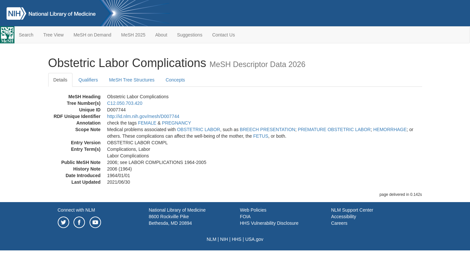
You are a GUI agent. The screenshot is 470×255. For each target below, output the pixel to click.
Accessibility (343, 216)
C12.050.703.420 (124, 103)
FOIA (245, 216)
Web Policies (253, 210)
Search (26, 34)
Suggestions (189, 34)
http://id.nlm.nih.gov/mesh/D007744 (143, 116)
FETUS (260, 136)
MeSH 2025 (133, 34)
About (161, 34)
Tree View (53, 34)
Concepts (175, 79)
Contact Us (223, 34)
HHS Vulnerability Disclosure (269, 223)
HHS (237, 239)
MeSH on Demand (92, 34)
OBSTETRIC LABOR (198, 129)
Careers (339, 223)
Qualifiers (88, 79)
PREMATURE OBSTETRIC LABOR (334, 129)
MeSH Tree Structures (131, 79)
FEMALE (147, 123)
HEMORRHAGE (390, 129)
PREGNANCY (176, 123)
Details (60, 79)
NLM (211, 239)
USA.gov (254, 239)
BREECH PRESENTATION (267, 129)
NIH (224, 239)
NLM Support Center (352, 210)
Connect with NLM (76, 210)
